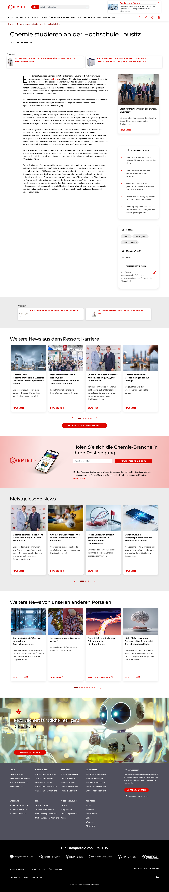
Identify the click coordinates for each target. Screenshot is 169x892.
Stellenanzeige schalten (46, 813)
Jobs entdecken (42, 805)
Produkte (90, 809)
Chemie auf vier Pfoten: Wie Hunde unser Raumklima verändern (138, 173)
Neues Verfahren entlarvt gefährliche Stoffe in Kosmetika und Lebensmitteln (140, 186)
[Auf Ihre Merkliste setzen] (139, 17)
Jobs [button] (79, 17)
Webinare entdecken (19, 805)
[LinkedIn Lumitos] (157, 877)
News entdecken (17, 774)
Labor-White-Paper (94, 778)
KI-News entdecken (30, 752)
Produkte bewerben (69, 786)
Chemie (55, 79)
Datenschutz (38, 877)
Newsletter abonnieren (133, 461)
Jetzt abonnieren (136, 790)
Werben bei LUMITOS (19, 869)
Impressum (15, 877)
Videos (63, 817)
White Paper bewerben (96, 786)
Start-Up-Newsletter (19, 782)
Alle (34, 7)
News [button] (11, 17)
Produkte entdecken (69, 774)
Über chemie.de (55, 869)
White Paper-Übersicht (96, 790)
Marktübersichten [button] (52, 17)
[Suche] (86, 7)
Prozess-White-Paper (95, 782)
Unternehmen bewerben (46, 786)
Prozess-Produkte (69, 782)
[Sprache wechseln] (152, 17)
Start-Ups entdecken (44, 778)
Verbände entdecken (44, 782)
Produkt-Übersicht (69, 790)
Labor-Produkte (68, 778)
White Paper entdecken (96, 774)
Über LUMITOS (38, 869)
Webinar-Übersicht (18, 813)
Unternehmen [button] (22, 17)
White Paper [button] (69, 17)
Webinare (90, 822)
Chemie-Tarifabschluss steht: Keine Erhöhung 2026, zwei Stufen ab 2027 (141, 160)
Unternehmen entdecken (46, 774)
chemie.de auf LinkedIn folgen (136, 796)
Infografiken (66, 809)
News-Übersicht (17, 786)
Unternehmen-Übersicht (46, 790)
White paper (91, 813)
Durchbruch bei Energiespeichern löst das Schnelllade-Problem (140, 198)
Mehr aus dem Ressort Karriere (84, 425)
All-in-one (90, 826)
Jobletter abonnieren (44, 809)
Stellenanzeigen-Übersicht (47, 817)
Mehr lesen (81, 478)
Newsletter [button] (109, 17)
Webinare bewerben (18, 809)
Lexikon (64, 805)
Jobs (88, 817)
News (88, 805)
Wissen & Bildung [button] (92, 17)
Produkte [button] (35, 17)
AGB (26, 877)
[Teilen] (146, 17)
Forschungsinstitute (69, 813)
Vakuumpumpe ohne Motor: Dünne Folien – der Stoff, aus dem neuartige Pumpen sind (141, 209)
